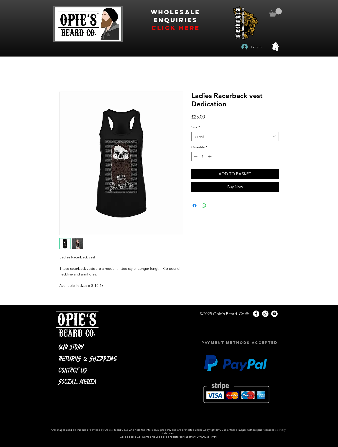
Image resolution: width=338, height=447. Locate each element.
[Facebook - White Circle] (256, 314)
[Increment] (210, 156)
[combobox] (235, 136)
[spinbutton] (202, 156)
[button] (275, 12)
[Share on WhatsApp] (204, 206)
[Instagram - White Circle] (265, 314)
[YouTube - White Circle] (274, 314)
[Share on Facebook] (194, 206)
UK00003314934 (207, 436)
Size (195, 127)
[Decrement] (195, 156)
